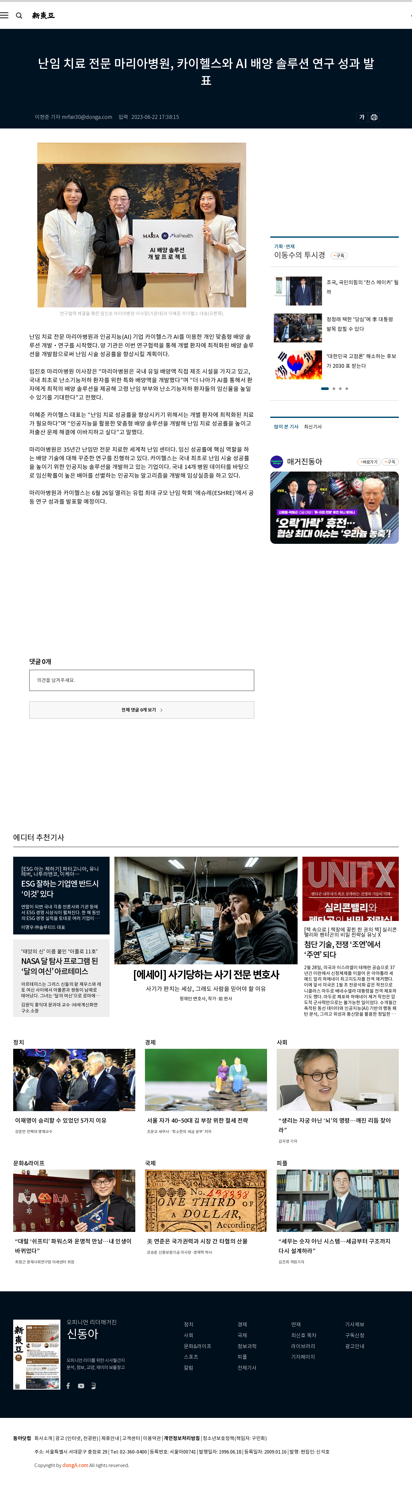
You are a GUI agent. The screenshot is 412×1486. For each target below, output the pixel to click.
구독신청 (354, 1335)
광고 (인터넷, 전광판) (76, 1438)
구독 (340, 256)
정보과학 (247, 1346)
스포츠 (191, 1357)
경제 (242, 1325)
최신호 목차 (304, 1335)
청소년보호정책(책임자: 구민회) (235, 1438)
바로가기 (370, 462)
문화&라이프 (197, 1346)
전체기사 (247, 1368)
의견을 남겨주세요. (56, 680)
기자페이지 (303, 1357)
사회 (188, 1335)
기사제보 (354, 1325)
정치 (188, 1325)
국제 (242, 1335)
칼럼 (188, 1368)
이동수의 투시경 (299, 255)
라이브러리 (303, 1346)
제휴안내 (110, 1438)
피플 (242, 1357)
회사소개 (43, 1438)
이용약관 (152, 1438)
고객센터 (131, 1438)
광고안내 (354, 1346)
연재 (296, 1325)
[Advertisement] (125, 555)
